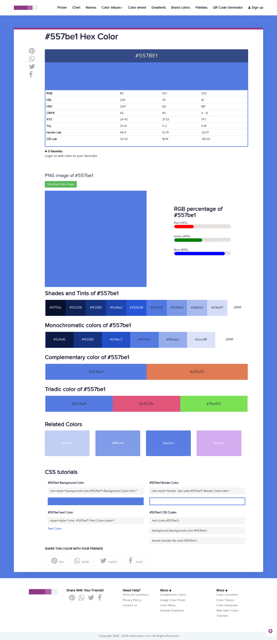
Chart (76, 8)
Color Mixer (168, 605)
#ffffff (237, 308)
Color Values (112, 8)
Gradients (158, 8)
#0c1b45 (59, 339)
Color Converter (227, 595)
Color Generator (227, 605)
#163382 (96, 308)
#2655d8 (136, 308)
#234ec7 (116, 339)
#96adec (172, 339)
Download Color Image (60, 184)
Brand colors (180, 8)
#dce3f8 (201, 339)
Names (91, 8)
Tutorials (222, 616)
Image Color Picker (173, 600)
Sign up (255, 8)
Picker (62, 8)
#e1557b (146, 404)
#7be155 (214, 404)
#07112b (55, 308)
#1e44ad (116, 308)
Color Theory (225, 600)
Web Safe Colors (227, 610)
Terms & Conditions (136, 595)
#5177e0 (156, 308)
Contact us (130, 605)
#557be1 (144, 339)
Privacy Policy (132, 600)
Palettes (201, 8)
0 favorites (53, 151)
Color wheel (137, 8)
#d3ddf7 (217, 308)
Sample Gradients (172, 610)
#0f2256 (75, 308)
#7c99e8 (176, 308)
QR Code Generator (228, 8)
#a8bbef (197, 308)
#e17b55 (197, 372)
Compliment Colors (173, 595)
